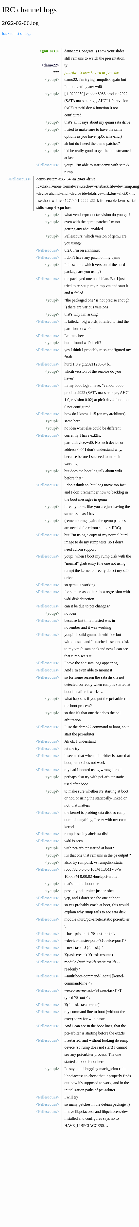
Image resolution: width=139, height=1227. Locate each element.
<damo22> (50, 65)
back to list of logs (16, 33)
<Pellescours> (47, 165)
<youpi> (52, 79)
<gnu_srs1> (49, 51)
